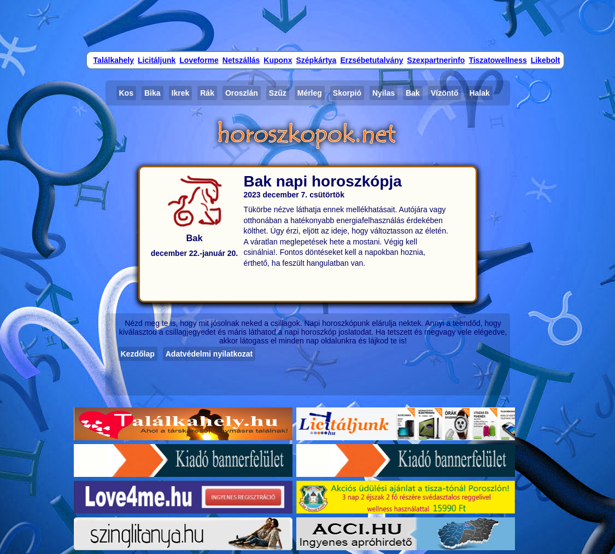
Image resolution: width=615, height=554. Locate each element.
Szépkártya (316, 60)
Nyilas (383, 93)
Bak (413, 93)
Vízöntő (445, 93)
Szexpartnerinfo (436, 60)
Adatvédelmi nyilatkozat (209, 353)
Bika (152, 93)
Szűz (277, 93)
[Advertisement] (308, 24)
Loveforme (199, 60)
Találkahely (113, 60)
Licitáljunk (156, 60)
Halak (479, 93)
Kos (126, 93)
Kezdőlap (138, 353)
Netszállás (241, 60)
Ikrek (181, 93)
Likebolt (545, 60)
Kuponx (277, 60)
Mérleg (309, 93)
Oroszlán (241, 93)
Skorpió (347, 93)
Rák (207, 93)
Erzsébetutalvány (371, 60)
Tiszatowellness (497, 60)
